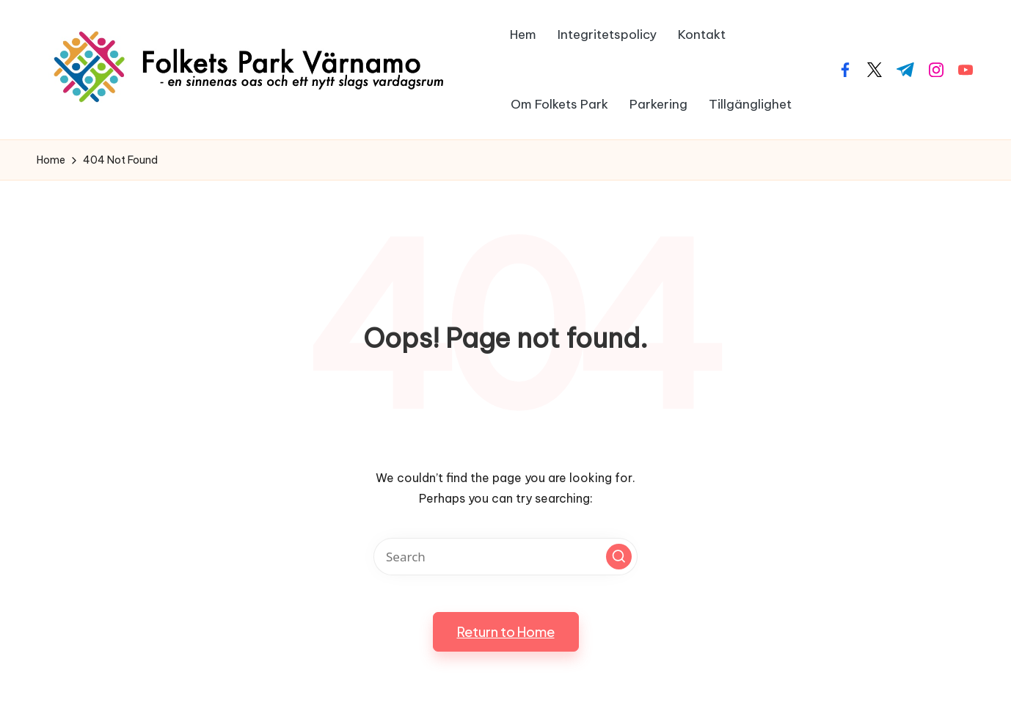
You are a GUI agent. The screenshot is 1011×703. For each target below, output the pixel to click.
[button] (619, 556)
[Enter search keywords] (505, 556)
